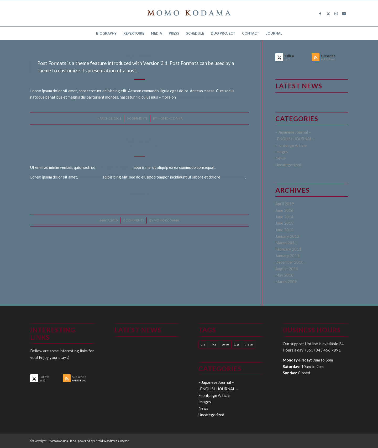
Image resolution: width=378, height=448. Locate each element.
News (280, 158)
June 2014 (284, 216)
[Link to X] (328, 13)
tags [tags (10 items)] (237, 344)
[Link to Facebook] (320, 13)
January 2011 (287, 255)
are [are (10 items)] (203, 344)
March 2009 (286, 281)
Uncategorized (139, 56)
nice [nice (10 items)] (214, 344)
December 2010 (289, 262)
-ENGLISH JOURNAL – (295, 138)
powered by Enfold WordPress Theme (103, 440)
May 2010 (284, 275)
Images (281, 151)
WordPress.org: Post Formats (203, 97)
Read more (139, 194)
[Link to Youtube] (344, 13)
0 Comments (137, 118)
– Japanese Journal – (293, 132)
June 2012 (284, 229)
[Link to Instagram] (336, 13)
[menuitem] (106, 33)
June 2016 (284, 210)
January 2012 (287, 236)
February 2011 (288, 249)
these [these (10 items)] (249, 344)
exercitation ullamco (114, 167)
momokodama (170, 118)
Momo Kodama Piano (62, 440)
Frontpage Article (291, 145)
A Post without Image (139, 146)
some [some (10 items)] (225, 344)
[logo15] (189, 13)
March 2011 (286, 242)
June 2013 (284, 223)
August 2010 (286, 268)
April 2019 (284, 203)
